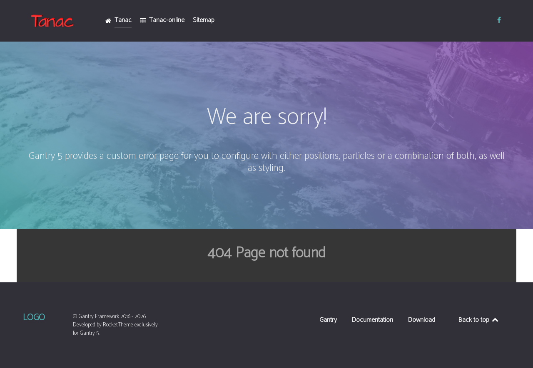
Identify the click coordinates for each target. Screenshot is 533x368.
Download (421, 321)
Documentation (372, 321)
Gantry (328, 321)
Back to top (479, 320)
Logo (34, 317)
